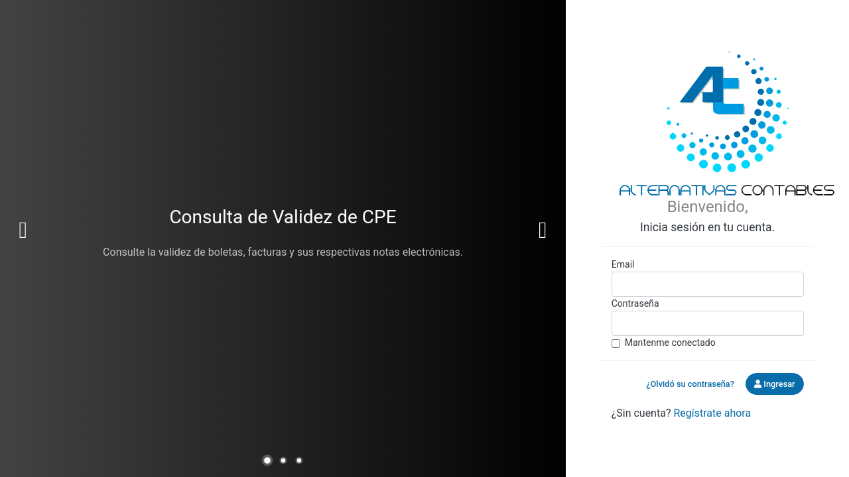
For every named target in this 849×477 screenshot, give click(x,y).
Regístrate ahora (712, 413)
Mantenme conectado (670, 342)
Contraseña (635, 303)
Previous (23, 230)
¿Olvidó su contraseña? (690, 384)
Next (542, 230)
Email (623, 264)
